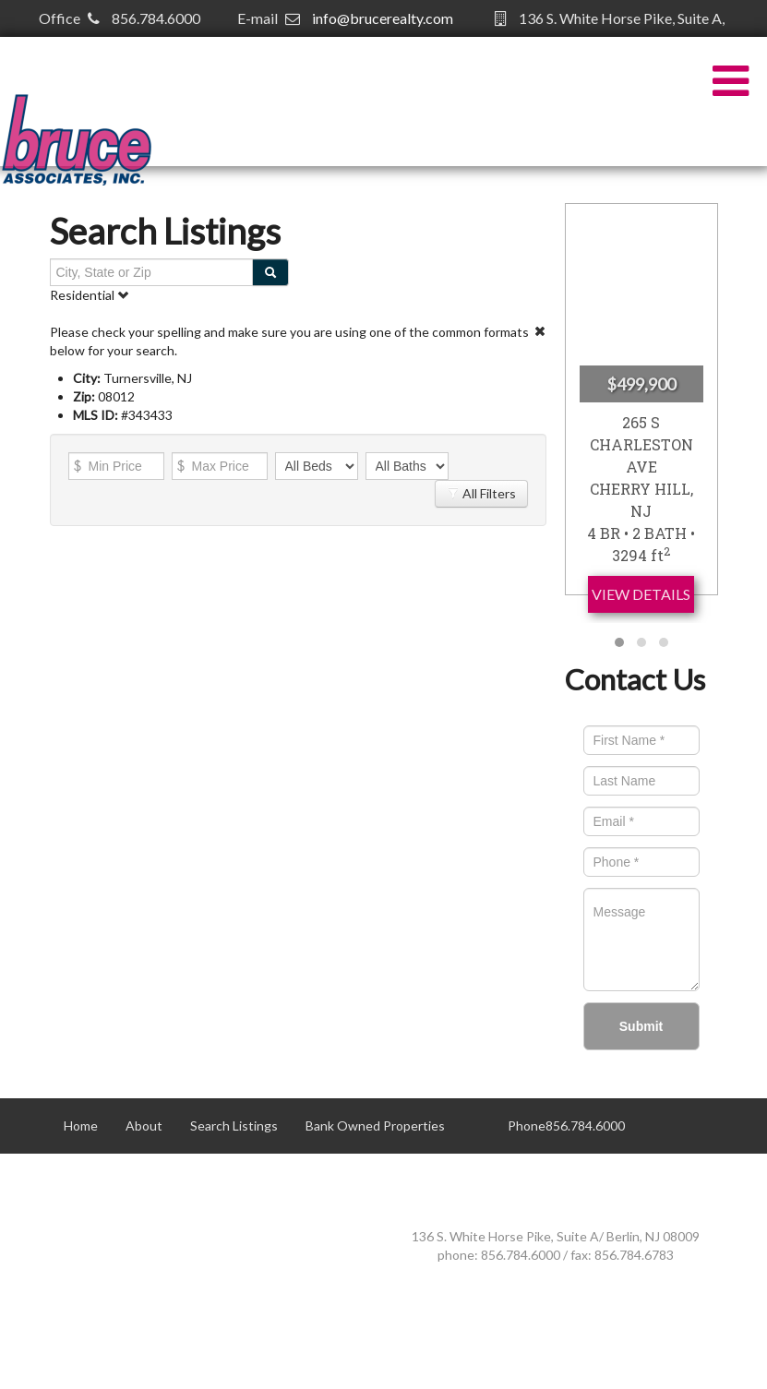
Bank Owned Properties (375, 1125)
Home (81, 1125)
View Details (641, 594)
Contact (138, 1181)
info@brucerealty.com (382, 18)
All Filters (481, 493)
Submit (641, 1026)
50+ (75, 1181)
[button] (619, 642)
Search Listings (234, 1125)
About (144, 1125)
